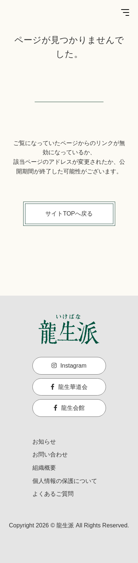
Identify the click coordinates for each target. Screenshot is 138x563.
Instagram (69, 365)
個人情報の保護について (64, 481)
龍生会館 (69, 408)
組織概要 (44, 468)
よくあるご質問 (53, 494)
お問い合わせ (50, 454)
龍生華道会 (69, 387)
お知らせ (44, 442)
